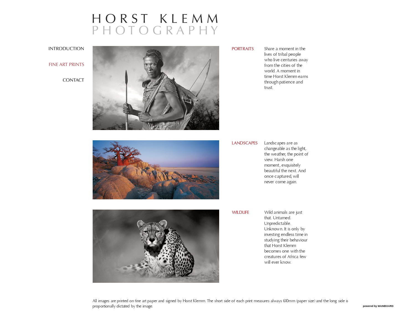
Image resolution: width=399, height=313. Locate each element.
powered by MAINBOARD (378, 306)
